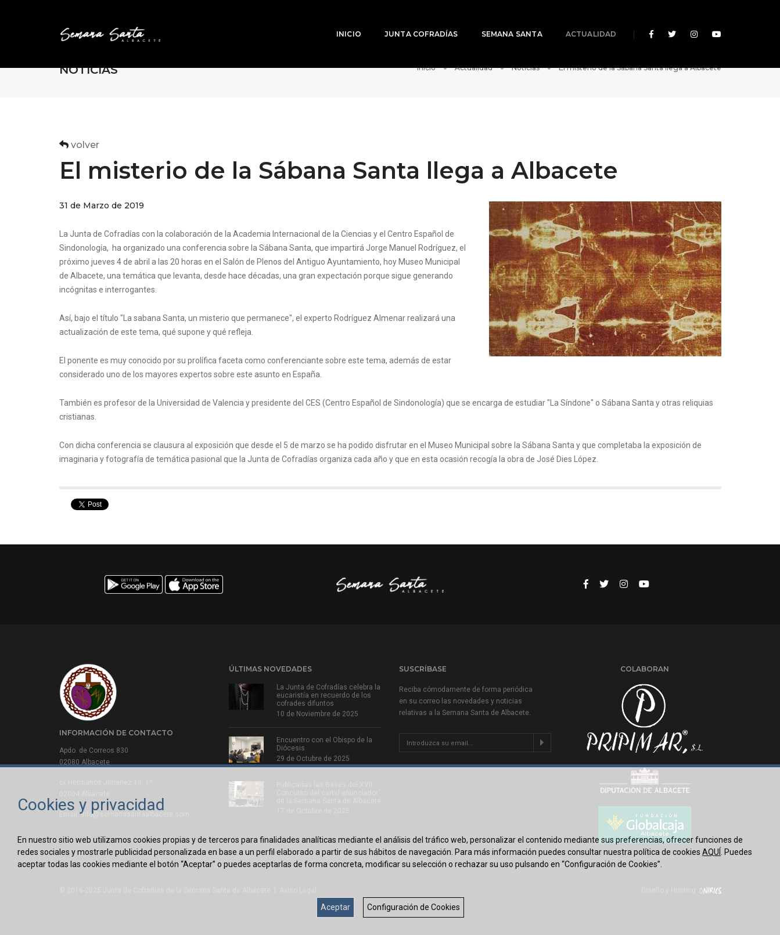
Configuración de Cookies (413, 907)
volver (79, 144)
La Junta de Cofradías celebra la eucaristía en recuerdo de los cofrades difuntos (328, 695)
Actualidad (583, 20)
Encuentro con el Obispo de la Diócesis (324, 744)
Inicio (341, 20)
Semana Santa (504, 20)
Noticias (526, 67)
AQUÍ (711, 852)
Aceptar (335, 907)
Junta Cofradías (414, 20)
